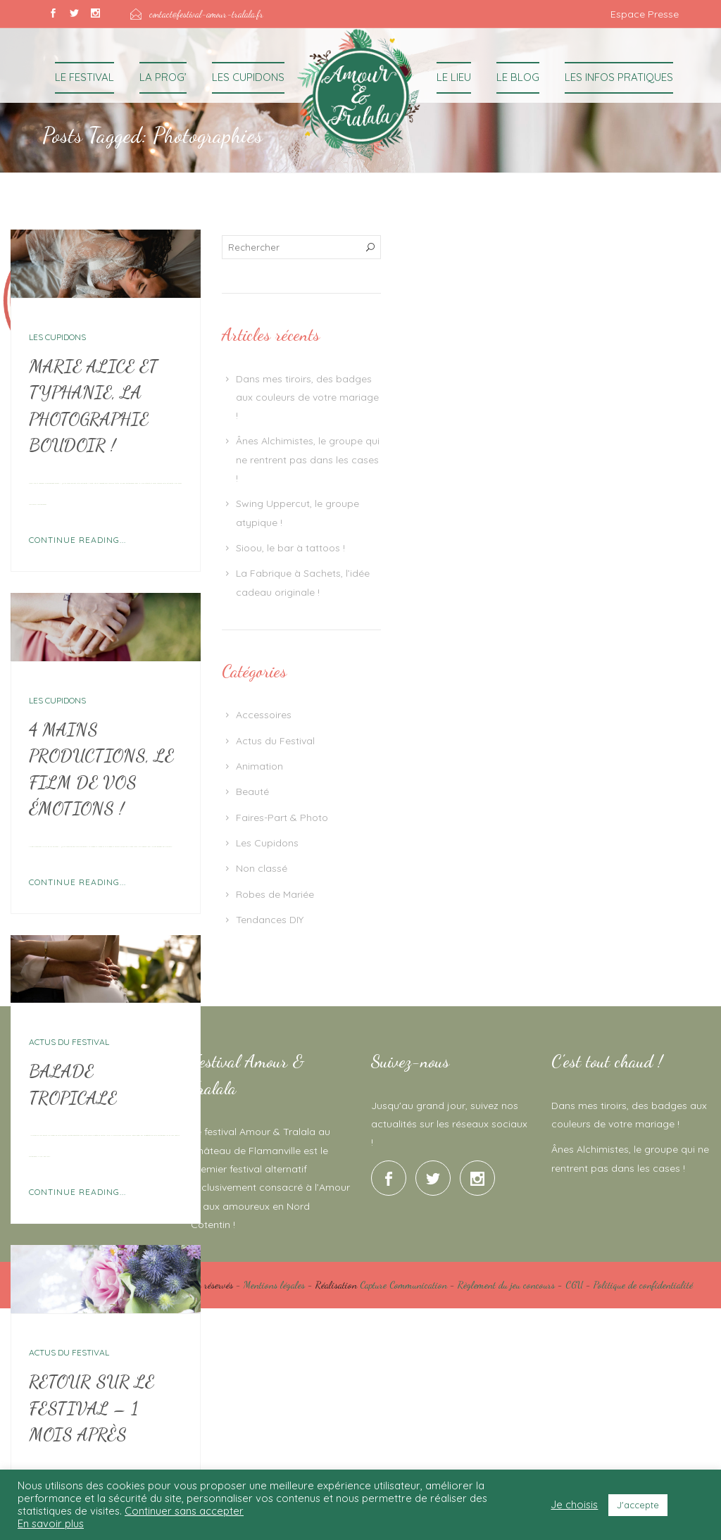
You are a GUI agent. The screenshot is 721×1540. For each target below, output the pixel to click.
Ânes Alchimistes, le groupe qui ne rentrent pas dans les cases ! (308, 459)
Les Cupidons (248, 77)
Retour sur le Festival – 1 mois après (91, 1408)
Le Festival (84, 77)
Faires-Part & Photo (282, 817)
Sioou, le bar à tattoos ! (290, 547)
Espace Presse (644, 14)
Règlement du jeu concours (506, 1285)
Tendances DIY (269, 919)
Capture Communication (403, 1285)
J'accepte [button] (638, 1504)
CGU (574, 1285)
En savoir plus (51, 1523)
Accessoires (263, 714)
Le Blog (517, 77)
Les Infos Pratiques (619, 77)
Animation (259, 766)
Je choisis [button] (574, 1504)
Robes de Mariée (275, 894)
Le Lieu (454, 77)
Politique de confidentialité (643, 1285)
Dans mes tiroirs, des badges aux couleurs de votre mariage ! (307, 397)
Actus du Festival (69, 1042)
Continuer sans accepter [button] (184, 1510)
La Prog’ (163, 77)
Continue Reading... (77, 539)
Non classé (261, 868)
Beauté (252, 791)
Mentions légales (274, 1285)
